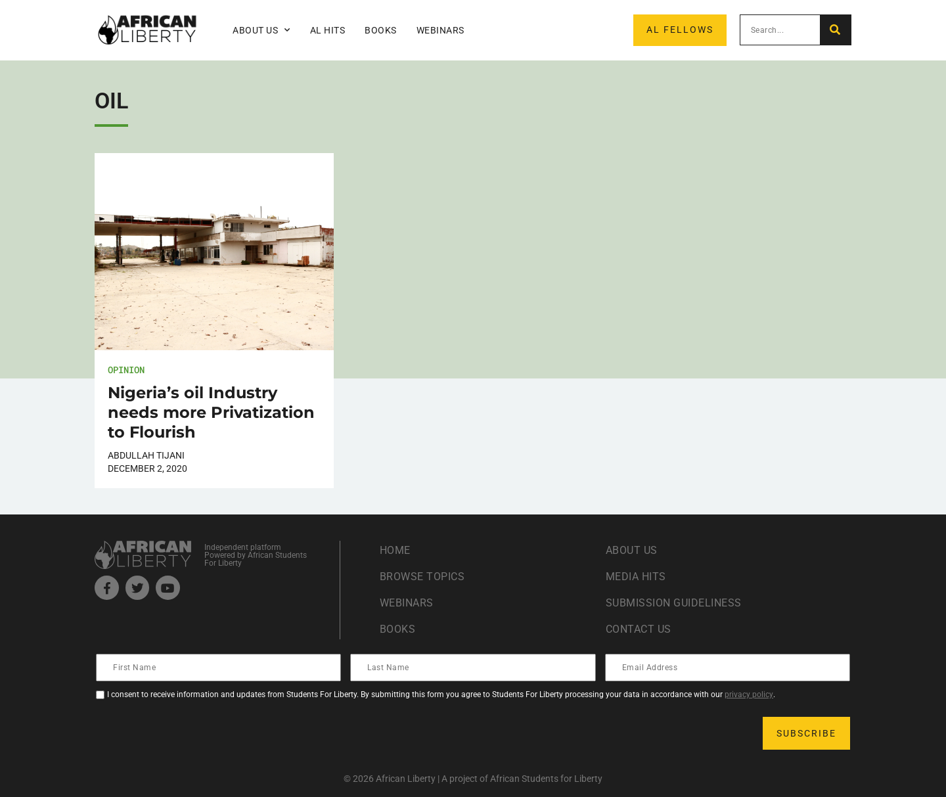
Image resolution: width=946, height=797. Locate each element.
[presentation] (197, 733)
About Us (261, 30)
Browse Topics (422, 576)
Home (395, 550)
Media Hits (636, 576)
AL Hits (328, 30)
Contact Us (638, 629)
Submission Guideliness (674, 603)
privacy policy (749, 694)
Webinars (440, 30)
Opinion (126, 369)
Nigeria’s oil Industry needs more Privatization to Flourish (211, 412)
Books (381, 30)
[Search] (835, 30)
